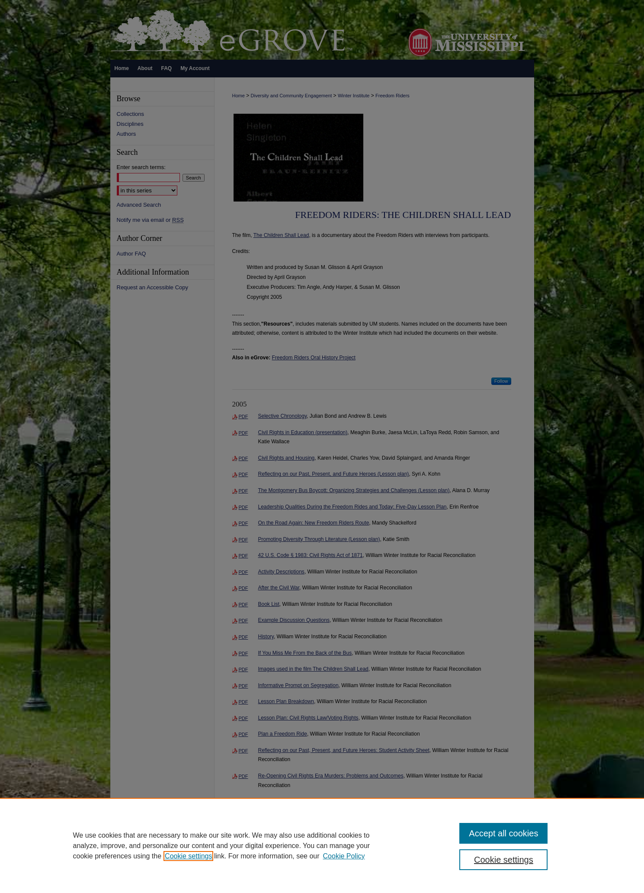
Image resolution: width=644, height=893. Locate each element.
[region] (322, 845)
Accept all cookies (503, 833)
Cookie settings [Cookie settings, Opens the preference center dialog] (503, 859)
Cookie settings (188, 856)
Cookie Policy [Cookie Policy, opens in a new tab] (344, 856)
